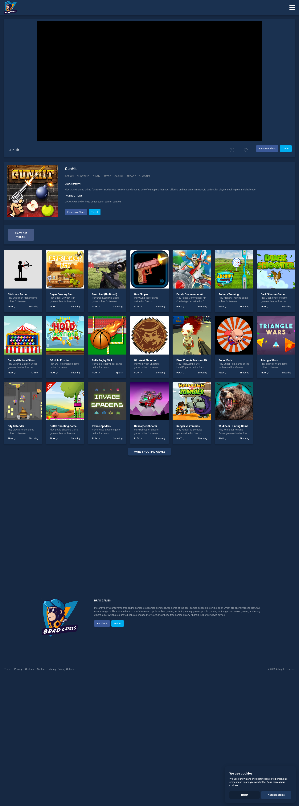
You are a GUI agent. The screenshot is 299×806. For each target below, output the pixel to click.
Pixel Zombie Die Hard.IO (191, 360)
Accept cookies (276, 794)
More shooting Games (149, 451)
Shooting (83, 176)
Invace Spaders (101, 426)
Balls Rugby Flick (102, 360)
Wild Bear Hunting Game (233, 426)
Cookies (30, 669)
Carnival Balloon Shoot (21, 360)
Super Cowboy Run (61, 294)
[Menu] (292, 7)
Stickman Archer (18, 294)
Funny (96, 176)
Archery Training (229, 294)
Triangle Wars (269, 360)
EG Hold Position (60, 360)
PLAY (10, 306)
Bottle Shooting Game (63, 426)
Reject (244, 794)
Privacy (18, 669)
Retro (107, 176)
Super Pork (225, 360)
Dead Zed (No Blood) (104, 294)
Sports (119, 372)
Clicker (34, 372)
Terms (8, 669)
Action (69, 176)
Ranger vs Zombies (188, 426)
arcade (131, 176)
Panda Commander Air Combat (195, 294)
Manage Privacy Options (61, 669)
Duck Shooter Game (273, 294)
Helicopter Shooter (145, 426)
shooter (144, 176)
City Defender (16, 426)
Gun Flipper (141, 294)
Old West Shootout (145, 360)
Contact (41, 669)
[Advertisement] (149, 516)
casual (118, 176)
